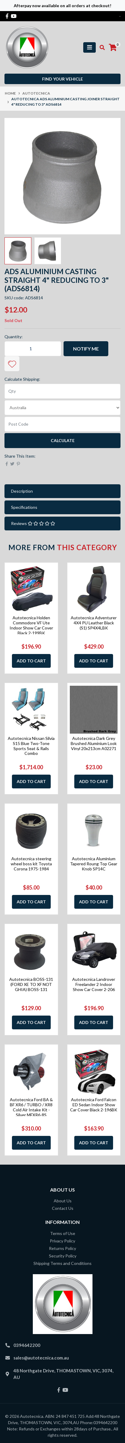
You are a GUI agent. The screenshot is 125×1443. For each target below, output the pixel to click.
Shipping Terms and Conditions (62, 1263)
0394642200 (26, 1345)
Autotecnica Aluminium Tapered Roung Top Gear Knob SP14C (93, 863)
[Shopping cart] (113, 47)
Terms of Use (62, 1233)
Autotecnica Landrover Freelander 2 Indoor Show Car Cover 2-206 (93, 984)
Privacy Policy (62, 1240)
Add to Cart (31, 660)
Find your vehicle (62, 78)
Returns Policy (62, 1248)
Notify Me (86, 348)
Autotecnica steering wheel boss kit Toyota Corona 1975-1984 (31, 863)
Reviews (33, 523)
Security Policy (62, 1255)
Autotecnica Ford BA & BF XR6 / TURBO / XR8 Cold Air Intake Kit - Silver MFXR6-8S (31, 1107)
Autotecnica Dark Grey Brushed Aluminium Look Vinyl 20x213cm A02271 (94, 743)
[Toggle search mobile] (100, 47)
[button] (11, 363)
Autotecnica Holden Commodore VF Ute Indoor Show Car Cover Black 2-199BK (31, 625)
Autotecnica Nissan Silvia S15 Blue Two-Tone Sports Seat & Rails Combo (31, 746)
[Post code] (62, 424)
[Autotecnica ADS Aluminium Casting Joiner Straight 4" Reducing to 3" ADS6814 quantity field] (32, 348)
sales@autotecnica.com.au (41, 1357)
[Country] (62, 407)
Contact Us (62, 1208)
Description (22, 491)
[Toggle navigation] (89, 47)
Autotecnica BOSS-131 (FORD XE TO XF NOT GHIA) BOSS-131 (31, 984)
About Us (63, 1200)
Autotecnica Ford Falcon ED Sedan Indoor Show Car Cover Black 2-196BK (93, 1104)
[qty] (62, 391)
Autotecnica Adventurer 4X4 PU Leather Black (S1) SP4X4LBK (94, 622)
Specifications (24, 507)
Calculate (63, 440)
